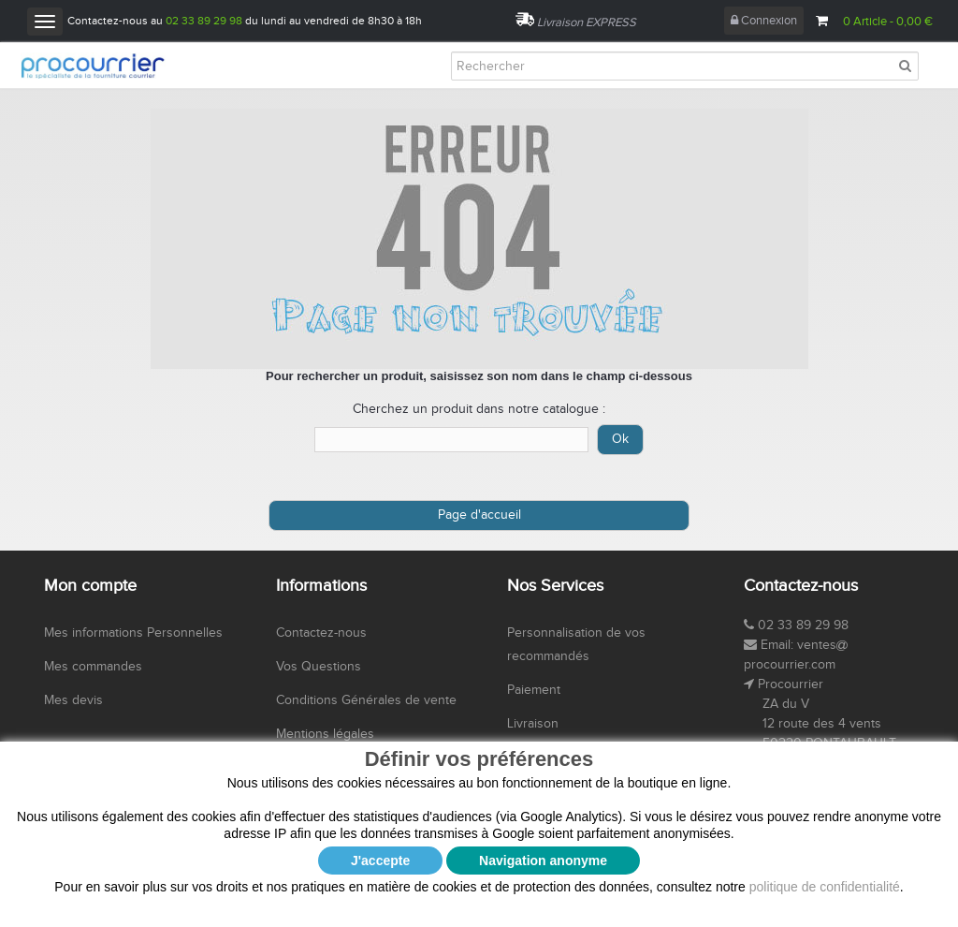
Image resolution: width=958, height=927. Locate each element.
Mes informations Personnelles (133, 632)
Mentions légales (325, 734)
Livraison (533, 723)
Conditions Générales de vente (366, 700)
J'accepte (380, 860)
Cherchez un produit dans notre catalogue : (479, 409)
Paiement (533, 690)
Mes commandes (93, 666)
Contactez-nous (321, 632)
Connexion (764, 20)
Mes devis (73, 700)
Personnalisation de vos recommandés (576, 644)
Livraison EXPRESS (586, 22)
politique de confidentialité (824, 886)
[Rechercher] (685, 66)
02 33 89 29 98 (204, 20)
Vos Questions (318, 666)
